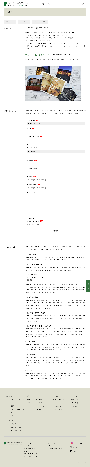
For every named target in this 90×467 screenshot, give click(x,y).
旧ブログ (40, 410)
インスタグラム (78, 443)
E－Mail (30, 220)
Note (74, 451)
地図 (12, 416)
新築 (29, 399)
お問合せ (12, 420)
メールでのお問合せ (63, 33)
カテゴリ (40, 403)
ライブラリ (40, 406)
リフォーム (31, 403)
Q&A (56, 403)
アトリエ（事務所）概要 (17, 410)
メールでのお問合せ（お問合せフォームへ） (63, 50)
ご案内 (11, 396)
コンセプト (73, 396)
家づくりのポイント (61, 399)
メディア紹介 (59, 410)
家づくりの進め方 (77, 399)
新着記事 (40, 399)
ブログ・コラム (41, 396)
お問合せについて (9, 17)
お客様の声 (58, 406)
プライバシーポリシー (40, 17)
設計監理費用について (78, 403)
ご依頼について (76, 406)
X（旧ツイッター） (79, 447)
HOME (6, 396)
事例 (28, 396)
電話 (37, 220)
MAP (28, 451)
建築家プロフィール (17, 406)
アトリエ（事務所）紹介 (17, 401)
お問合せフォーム (24, 17)
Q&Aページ (40, 36)
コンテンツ (56, 396)
